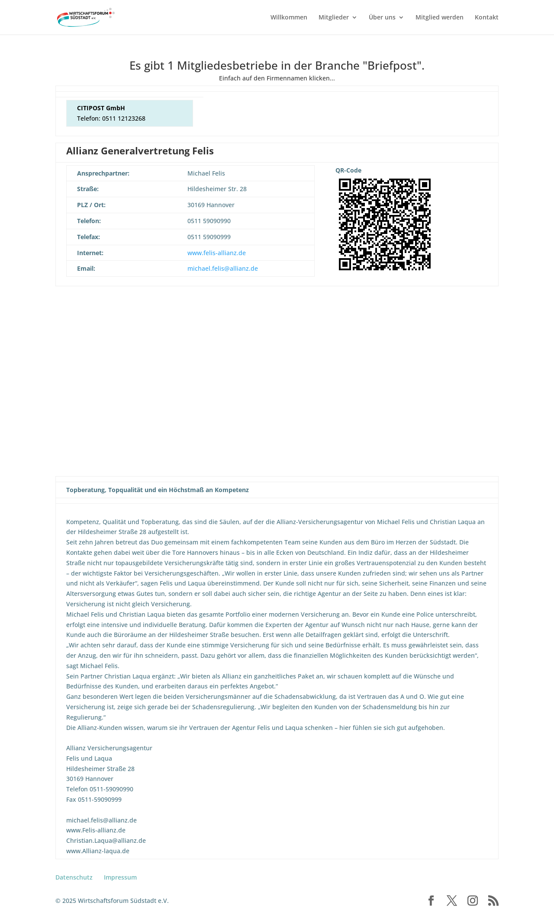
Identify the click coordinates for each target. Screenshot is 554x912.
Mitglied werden (440, 17)
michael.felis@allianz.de (222, 268)
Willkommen (289, 17)
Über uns (382, 17)
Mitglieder (334, 17)
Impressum (120, 877)
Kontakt (487, 17)
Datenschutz (74, 877)
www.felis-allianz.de (216, 253)
